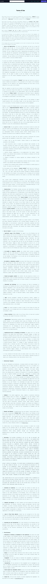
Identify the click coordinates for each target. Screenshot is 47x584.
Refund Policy (25, 422)
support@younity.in (19, 578)
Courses (32, 1)
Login (44, 1)
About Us (38, 1)
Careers (35, 1)
